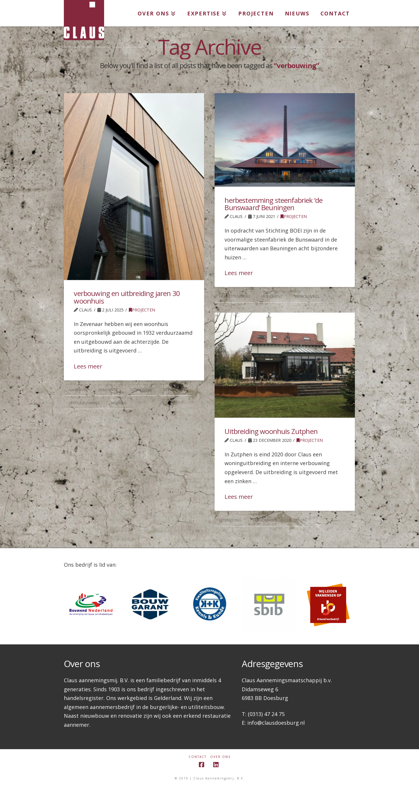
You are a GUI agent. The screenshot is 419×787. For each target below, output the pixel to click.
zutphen (297, 520)
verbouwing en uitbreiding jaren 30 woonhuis (127, 296)
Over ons (220, 757)
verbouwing (176, 389)
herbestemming (234, 296)
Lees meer (88, 366)
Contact (197, 757)
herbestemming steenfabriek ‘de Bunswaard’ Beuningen (273, 203)
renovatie (108, 389)
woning (119, 402)
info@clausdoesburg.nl (276, 722)
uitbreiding (141, 389)
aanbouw (78, 389)
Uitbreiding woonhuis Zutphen (271, 431)
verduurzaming (84, 402)
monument (272, 296)
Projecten (142, 310)
